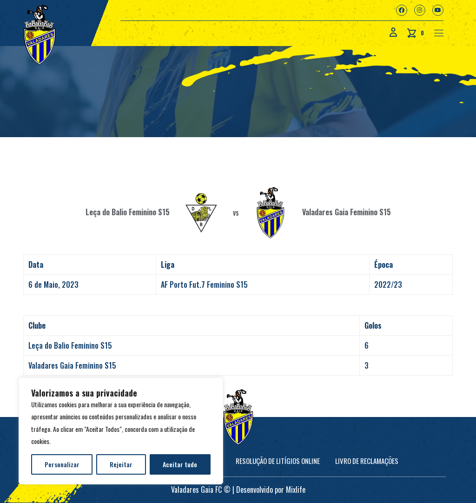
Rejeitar (121, 464)
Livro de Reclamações (366, 461)
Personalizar (62, 464)
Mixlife (295, 489)
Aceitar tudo (180, 464)
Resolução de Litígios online (278, 461)
